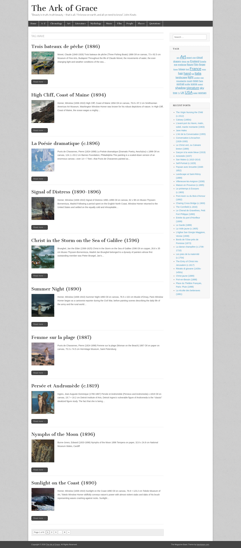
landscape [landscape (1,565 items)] (181, 77)
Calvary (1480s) (183, 119)
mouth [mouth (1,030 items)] (189, 81)
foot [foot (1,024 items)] (187, 69)
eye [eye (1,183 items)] (176, 64)
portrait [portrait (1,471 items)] (180, 84)
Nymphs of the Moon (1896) (63, 434)
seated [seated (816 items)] (200, 84)
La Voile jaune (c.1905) (187, 228)
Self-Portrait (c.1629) (186, 163)
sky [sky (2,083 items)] (202, 88)
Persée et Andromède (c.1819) (65, 386)
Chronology (56, 23)
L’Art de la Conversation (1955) (191, 134)
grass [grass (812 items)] (204, 69)
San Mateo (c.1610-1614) (188, 159)
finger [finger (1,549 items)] (202, 64)
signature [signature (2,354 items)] (192, 88)
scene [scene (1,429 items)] (194, 84)
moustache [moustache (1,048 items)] (181, 81)
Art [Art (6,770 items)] (183, 56)
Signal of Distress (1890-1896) (66, 192)
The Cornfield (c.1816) (186, 207)
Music (109, 23)
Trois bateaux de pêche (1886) (65, 46)
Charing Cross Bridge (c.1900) (190, 203)
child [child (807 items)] (194, 58)
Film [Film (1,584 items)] (196, 64)
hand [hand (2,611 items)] (187, 73)
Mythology (96, 23)
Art (68, 23)
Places (141, 23)
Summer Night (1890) (56, 289)
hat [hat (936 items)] (192, 74)
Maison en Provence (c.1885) (190, 185)
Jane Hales (181, 130)
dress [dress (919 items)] (184, 61)
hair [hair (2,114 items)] (180, 73)
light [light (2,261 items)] (190, 77)
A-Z (43, 23)
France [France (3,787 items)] (195, 69)
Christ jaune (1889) (185, 276)
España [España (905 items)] (203, 61)
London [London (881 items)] (197, 78)
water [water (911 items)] (195, 93)
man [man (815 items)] (202, 78)
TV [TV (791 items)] (179, 93)
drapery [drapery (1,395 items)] (177, 61)
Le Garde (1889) (184, 225)
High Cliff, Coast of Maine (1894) (68, 95)
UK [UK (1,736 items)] (182, 92)
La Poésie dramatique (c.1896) (65, 143)
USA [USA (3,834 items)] (189, 92)
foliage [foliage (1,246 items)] (181, 69)
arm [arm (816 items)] (178, 58)
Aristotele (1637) (184, 156)
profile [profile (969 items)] (187, 84)
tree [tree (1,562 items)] (175, 92)
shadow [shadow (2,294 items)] (180, 88)
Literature (80, 23)
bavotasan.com (203, 545)
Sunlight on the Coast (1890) (64, 483)
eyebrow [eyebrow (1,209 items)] (182, 64)
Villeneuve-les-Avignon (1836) (190, 181)
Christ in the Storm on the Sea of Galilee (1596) (85, 240)
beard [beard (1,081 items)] (189, 57)
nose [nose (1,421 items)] (195, 81)
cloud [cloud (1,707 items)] (199, 57)
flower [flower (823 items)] (175, 69)
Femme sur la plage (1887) (61, 337)
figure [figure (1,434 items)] (190, 64)
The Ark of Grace (64, 8)
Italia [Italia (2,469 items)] (198, 73)
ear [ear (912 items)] (188, 61)
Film (119, 23)
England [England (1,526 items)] (194, 61)
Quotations (154, 23)
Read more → (39, 82)
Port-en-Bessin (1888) (186, 279)
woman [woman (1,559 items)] (202, 92)
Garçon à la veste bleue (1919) (190, 152)
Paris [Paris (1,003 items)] (201, 81)
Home (33, 23)
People (129, 23)
